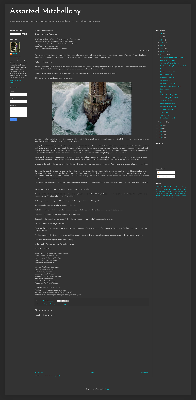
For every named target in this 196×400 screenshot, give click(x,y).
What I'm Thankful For (177, 193)
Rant (166, 187)
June (162, 42)
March (162, 51)
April (162, 49)
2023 (161, 40)
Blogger (107, 389)
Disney (163, 189)
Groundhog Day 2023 (167, 118)
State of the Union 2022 (168, 109)
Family (158, 195)
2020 (161, 131)
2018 (160, 138)
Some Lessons (165, 80)
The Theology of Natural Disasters (172, 57)
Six (161, 92)
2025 (161, 34)
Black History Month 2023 (169, 98)
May (162, 45)
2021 (160, 128)
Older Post (144, 372)
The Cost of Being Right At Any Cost (173, 66)
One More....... (164, 89)
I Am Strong (164, 112)
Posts (160, 173)
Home (92, 372)
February (163, 55)
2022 (161, 125)
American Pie (164, 115)
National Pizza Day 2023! (169, 106)
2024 (161, 37)
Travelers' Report (162, 193)
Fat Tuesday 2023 (166, 74)
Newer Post (39, 372)
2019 (160, 134)
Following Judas (167, 195)
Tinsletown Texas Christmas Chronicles (167, 197)
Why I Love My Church (177, 191)
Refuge (53, 304)
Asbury (162, 69)
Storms (59, 304)
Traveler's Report (180, 195)
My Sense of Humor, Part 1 (169, 83)
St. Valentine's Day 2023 (168, 95)
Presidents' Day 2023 (167, 77)
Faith (42, 304)
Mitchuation (170, 189)
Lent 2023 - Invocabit (167, 60)
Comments (162, 177)
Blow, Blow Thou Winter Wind (170, 86)
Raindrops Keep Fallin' (167, 103)
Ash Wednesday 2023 (167, 72)
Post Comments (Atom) (52, 376)
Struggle (64, 304)
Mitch (14, 53)
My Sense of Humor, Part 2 (169, 63)
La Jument (47, 304)
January (163, 122)
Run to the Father (166, 101)
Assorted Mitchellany (45, 11)
